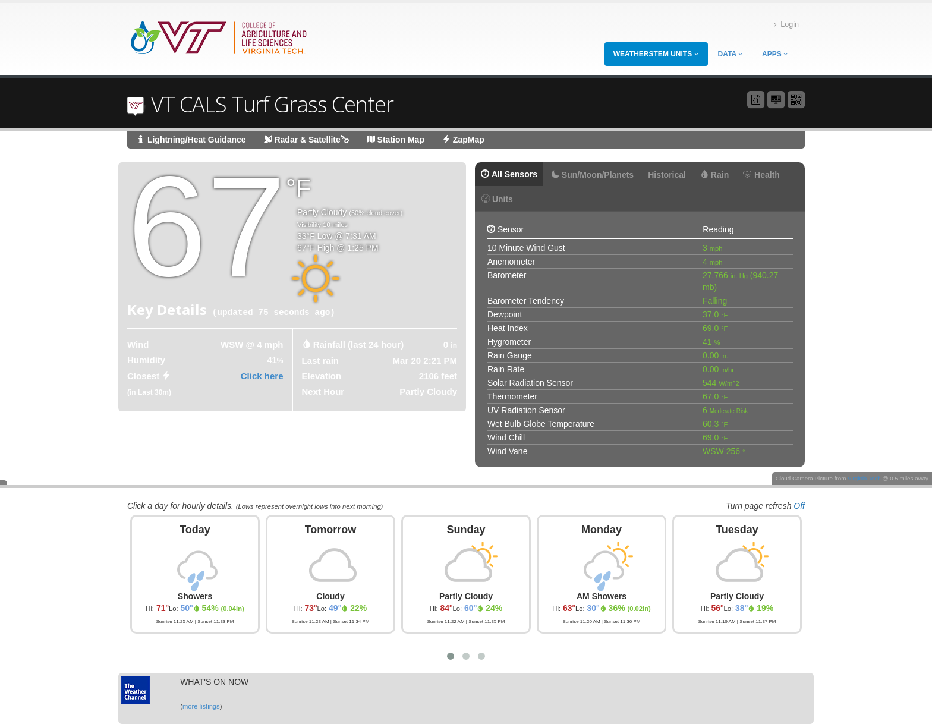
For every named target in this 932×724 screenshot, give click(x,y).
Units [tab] (497, 199)
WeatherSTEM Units (656, 54)
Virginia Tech (864, 478)
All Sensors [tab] (509, 174)
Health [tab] (761, 175)
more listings (201, 706)
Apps (775, 54)
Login (786, 24)
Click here (262, 376)
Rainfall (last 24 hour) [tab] (358, 344)
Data (730, 54)
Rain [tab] (714, 175)
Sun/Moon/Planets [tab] (592, 175)
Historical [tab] (667, 175)
